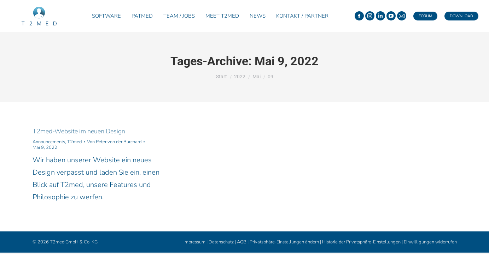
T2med (74, 142)
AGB (241, 242)
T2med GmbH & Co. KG (74, 242)
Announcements (49, 142)
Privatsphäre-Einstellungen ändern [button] (284, 242)
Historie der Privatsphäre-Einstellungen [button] (361, 242)
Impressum (194, 242)
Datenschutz (221, 242)
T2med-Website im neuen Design (79, 131)
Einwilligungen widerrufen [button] (430, 242)
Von (114, 142)
